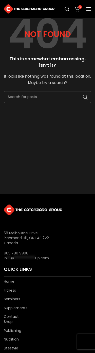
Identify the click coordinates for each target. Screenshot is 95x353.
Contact (11, 316)
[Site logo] (29, 8)
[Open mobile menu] (89, 9)
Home (9, 281)
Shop (8, 321)
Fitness (10, 290)
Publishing (12, 330)
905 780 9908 (16, 253)
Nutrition (11, 339)
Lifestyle (11, 348)
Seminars (12, 299)
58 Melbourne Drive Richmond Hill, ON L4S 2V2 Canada (26, 238)
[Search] (67, 9)
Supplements (15, 308)
